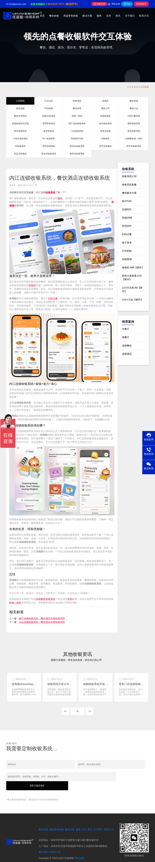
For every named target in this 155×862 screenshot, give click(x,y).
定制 (69, 599)
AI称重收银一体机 (133, 138)
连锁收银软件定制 (20, 123)
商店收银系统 (20, 131)
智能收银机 (105, 116)
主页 (129, 87)
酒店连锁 (20, 108)
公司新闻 (144, 87)
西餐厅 (125, 337)
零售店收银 (105, 131)
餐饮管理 (77, 108)
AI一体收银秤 (48, 138)
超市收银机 (48, 131)
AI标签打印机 (77, 138)
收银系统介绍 (129, 176)
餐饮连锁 (134, 101)
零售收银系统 (133, 131)
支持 (108, 15)
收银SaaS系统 (48, 116)
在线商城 (127, 259)
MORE (77, 712)
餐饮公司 (105, 108)
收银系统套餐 (129, 184)
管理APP (127, 226)
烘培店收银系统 (77, 146)
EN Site (127, 4)
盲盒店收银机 (20, 153)
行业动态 (49, 101)
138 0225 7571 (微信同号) (62, 4)
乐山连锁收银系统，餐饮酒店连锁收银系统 (42, 622)
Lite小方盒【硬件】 (132, 299)
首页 (42, 15)
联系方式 (144, 15)
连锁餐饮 (127, 345)
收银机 (105, 101)
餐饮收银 (54, 15)
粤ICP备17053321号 (50, 844)
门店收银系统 (77, 131)
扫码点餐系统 (133, 116)
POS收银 (49, 108)
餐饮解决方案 (129, 192)
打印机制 (127, 250)
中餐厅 (125, 329)
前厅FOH (127, 201)
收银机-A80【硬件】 (133, 267)
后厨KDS (126, 209)
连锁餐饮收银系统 (45, 599)
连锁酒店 (127, 353)
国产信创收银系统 (77, 123)
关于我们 (130, 15)
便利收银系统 (133, 123)
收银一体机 (77, 116)
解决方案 (87, 15)
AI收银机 (105, 138)
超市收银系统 (105, 123)
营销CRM (127, 217)
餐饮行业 (134, 108)
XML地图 (79, 850)
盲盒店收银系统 (48, 153)
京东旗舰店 (141, 4)
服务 (99, 15)
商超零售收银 (70, 15)
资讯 (117, 15)
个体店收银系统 (20, 138)
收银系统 (77, 101)
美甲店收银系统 (133, 146)
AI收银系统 (20, 146)
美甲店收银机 (105, 146)
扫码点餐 (53, 298)
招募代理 (99, 4)
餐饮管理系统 (20, 116)
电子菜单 (127, 242)
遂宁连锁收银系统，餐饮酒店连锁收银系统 (42, 618)
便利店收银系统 (77, 153)
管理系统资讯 (48, 123)
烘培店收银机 (48, 146)
